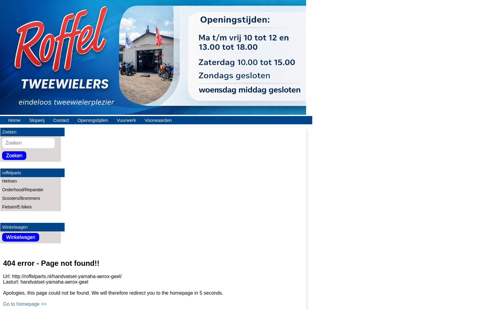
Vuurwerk (126, 120)
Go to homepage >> (25, 304)
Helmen (9, 181)
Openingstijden (92, 120)
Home (14, 120)
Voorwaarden (158, 120)
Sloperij (36, 120)
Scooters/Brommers (21, 198)
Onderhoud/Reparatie (22, 189)
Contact (61, 120)
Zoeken (14, 155)
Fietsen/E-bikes (17, 206)
